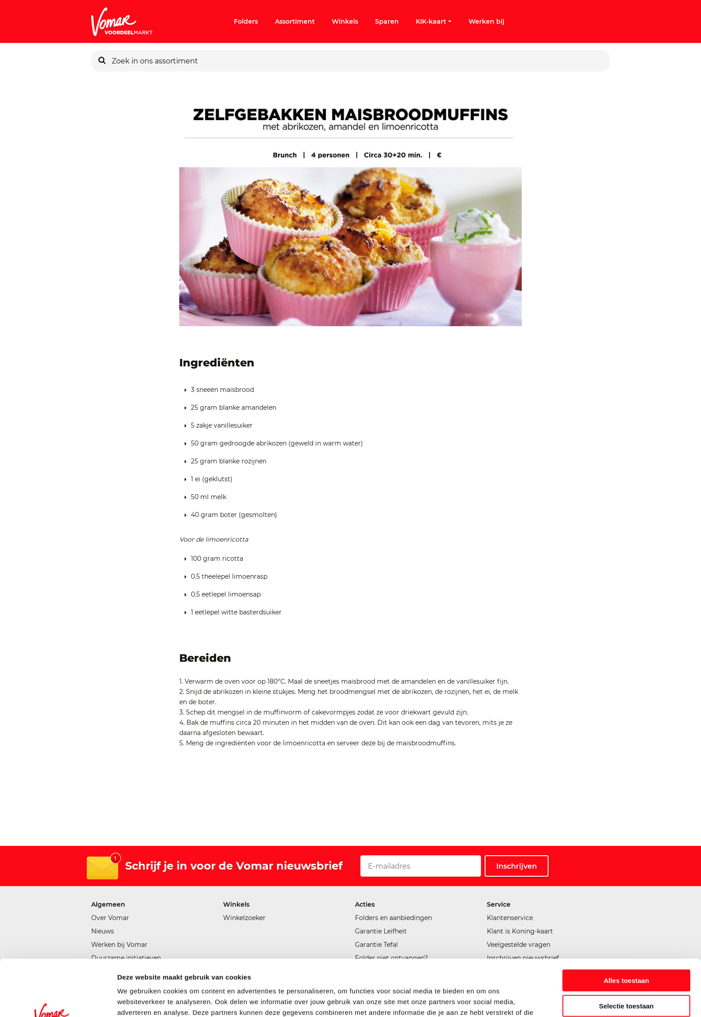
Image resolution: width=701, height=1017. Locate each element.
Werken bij (486, 21)
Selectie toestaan (626, 953)
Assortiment (295, 21)
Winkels (345, 21)
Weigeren (626, 978)
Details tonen (483, 999)
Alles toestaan (626, 927)
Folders (246, 21)
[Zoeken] (102, 61)
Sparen (387, 21)
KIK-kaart (434, 21)
